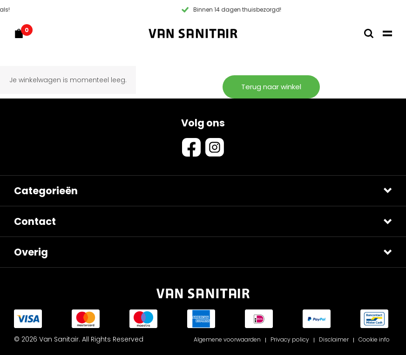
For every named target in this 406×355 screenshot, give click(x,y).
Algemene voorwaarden (227, 339)
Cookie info (374, 339)
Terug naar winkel (271, 87)
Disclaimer (334, 339)
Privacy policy (290, 339)
